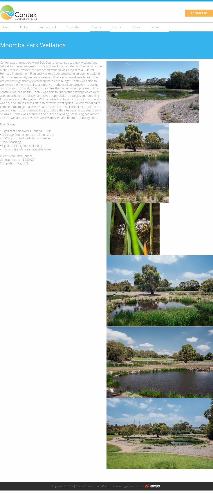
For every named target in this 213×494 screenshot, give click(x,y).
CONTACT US (199, 13)
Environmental (47, 27)
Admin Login (120, 486)
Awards (116, 27)
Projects (96, 27)
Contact (155, 27)
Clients (136, 27)
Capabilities (73, 27)
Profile (24, 27)
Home (5, 27)
